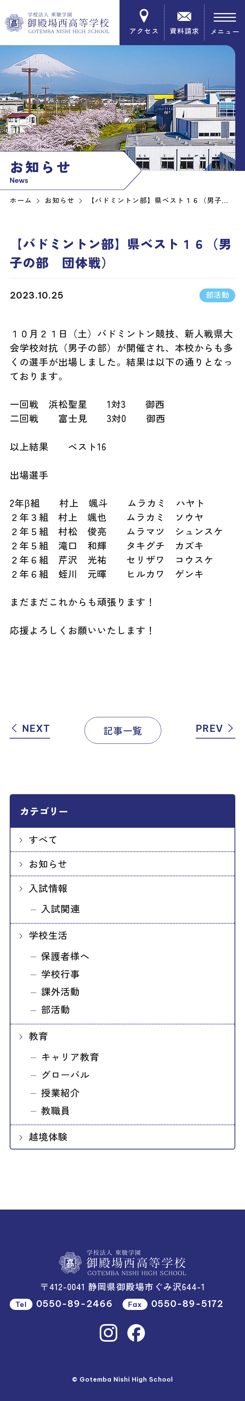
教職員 (55, 1110)
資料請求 (184, 22)
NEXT (30, 728)
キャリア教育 (70, 1056)
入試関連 (60, 908)
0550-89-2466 (74, 1303)
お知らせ (48, 863)
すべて (43, 839)
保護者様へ (65, 955)
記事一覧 (122, 730)
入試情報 (48, 888)
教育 (38, 1035)
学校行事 (60, 973)
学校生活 (48, 935)
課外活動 (60, 991)
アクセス (144, 22)
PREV (215, 728)
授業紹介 (60, 1092)
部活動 (55, 1009)
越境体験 (48, 1136)
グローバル (65, 1074)
